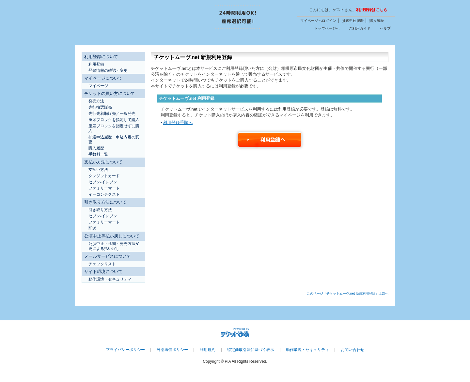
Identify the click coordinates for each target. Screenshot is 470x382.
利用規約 (207, 349)
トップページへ (326, 28)
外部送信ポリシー (172, 349)
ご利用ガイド (359, 28)
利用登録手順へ (178, 122)
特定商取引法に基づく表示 (250, 349)
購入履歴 (376, 21)
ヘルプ (385, 28)
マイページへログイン (318, 21)
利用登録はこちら (371, 10)
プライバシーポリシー (125, 349)
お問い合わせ (352, 349)
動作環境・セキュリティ (307, 349)
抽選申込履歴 (353, 21)
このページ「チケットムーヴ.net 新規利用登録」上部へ (347, 293)
